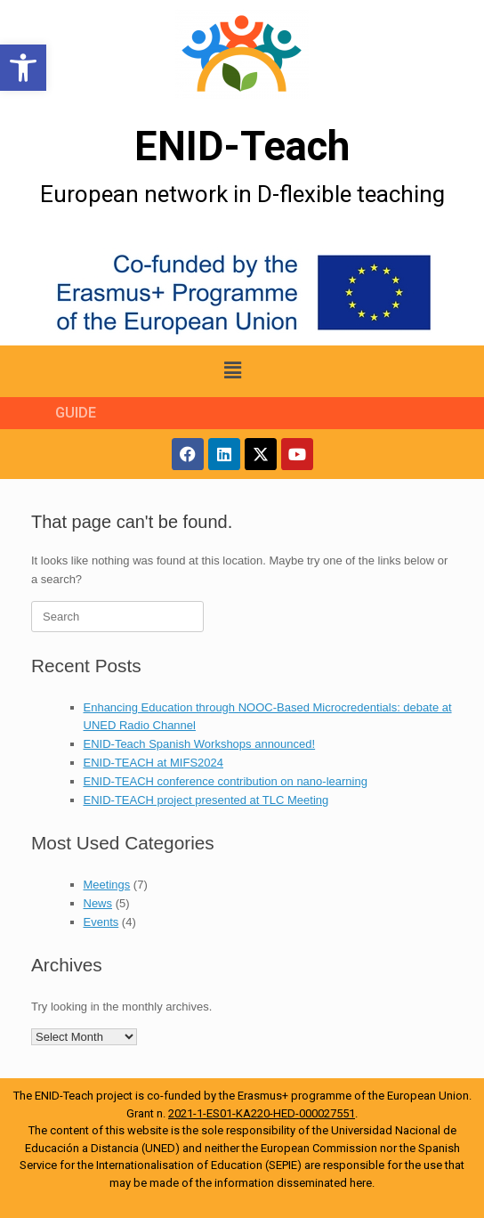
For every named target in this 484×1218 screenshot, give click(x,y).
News (98, 903)
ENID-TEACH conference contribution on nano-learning (225, 781)
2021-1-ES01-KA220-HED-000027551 (261, 1113)
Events (101, 922)
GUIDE (75, 412)
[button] (23, 68)
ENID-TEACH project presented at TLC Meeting (206, 800)
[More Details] (242, 54)
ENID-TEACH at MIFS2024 (154, 762)
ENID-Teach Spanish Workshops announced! (200, 744)
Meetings (107, 884)
